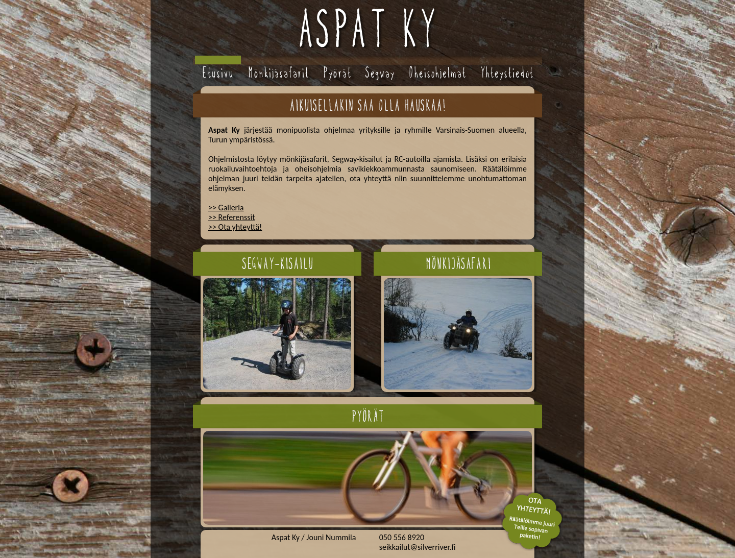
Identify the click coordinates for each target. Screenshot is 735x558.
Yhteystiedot (506, 72)
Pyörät (337, 72)
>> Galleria (226, 207)
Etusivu (218, 72)
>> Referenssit (231, 217)
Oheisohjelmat (437, 72)
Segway (380, 72)
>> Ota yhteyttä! (235, 227)
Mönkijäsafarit (278, 72)
